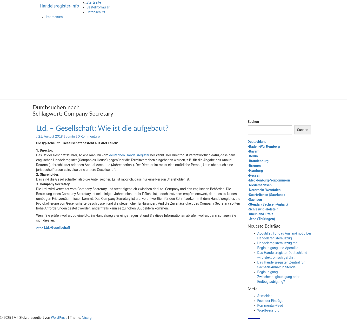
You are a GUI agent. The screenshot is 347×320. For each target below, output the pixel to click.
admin (70, 136)
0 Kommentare (89, 136)
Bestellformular (98, 7)
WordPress (59, 318)
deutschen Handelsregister (129, 155)
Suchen (253, 122)
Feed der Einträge (270, 301)
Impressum (54, 17)
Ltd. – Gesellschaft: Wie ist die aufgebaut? (102, 128)
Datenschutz (96, 12)
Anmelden (265, 296)
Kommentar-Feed (270, 305)
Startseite (94, 2)
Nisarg (87, 318)
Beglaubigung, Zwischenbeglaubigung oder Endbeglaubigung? (278, 277)
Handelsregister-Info (59, 5)
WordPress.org (268, 310)
